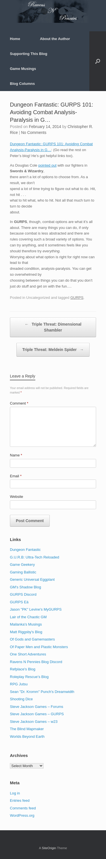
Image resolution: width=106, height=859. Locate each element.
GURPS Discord (23, 594)
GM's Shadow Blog (25, 587)
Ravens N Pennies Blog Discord (36, 662)
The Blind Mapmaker (27, 729)
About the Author (55, 39)
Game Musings (23, 69)
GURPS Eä (19, 602)
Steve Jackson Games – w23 (33, 721)
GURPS (76, 297)
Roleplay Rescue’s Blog (29, 677)
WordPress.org (22, 815)
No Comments (33, 132)
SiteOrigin (49, 848)
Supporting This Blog (28, 54)
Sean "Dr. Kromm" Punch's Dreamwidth (42, 692)
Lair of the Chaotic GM (28, 617)
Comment (19, 403)
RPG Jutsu (19, 684)
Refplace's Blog (22, 669)
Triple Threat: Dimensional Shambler (53, 326)
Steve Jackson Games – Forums (36, 707)
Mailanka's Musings (26, 624)
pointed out (47, 165)
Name (16, 455)
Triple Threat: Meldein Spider (53, 350)
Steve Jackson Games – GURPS (37, 714)
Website (16, 496)
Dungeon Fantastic (25, 549)
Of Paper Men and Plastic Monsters (39, 647)
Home (15, 39)
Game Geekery (22, 564)
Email (15, 476)
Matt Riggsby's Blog (26, 632)
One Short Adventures (28, 654)
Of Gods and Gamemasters (32, 639)
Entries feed (19, 800)
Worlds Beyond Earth (27, 736)
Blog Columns (22, 83)
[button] (97, 61)
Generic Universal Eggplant (32, 579)
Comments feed (23, 808)
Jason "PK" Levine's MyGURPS (36, 609)
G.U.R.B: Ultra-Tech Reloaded (34, 557)
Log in (15, 793)
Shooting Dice (21, 699)
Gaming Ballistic (23, 572)
